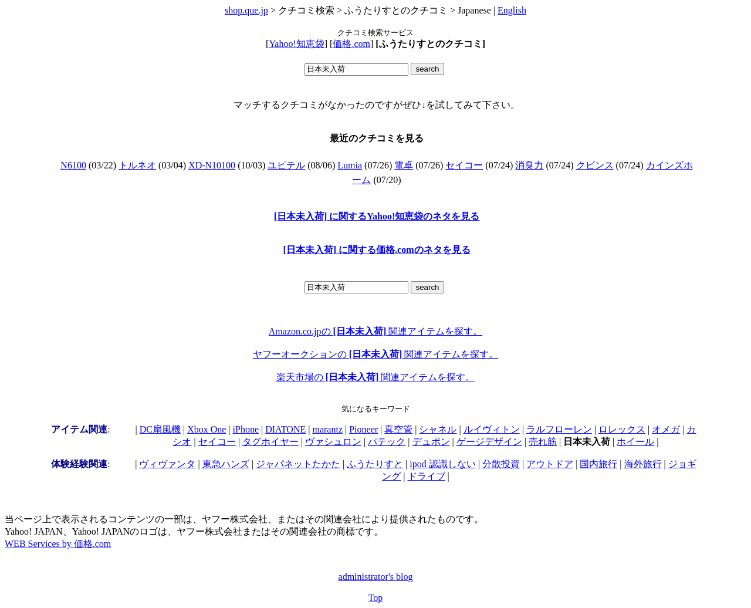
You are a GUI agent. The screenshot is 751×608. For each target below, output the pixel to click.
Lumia (349, 165)
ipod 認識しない (442, 464)
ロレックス (621, 429)
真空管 (398, 429)
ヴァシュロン (333, 442)
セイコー (464, 165)
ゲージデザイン (489, 442)
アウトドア (549, 464)
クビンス (595, 165)
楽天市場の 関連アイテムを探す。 (375, 377)
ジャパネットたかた (298, 464)
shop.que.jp (246, 10)
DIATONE (285, 429)
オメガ (666, 429)
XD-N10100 (211, 165)
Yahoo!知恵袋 (296, 44)
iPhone (246, 429)
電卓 (403, 165)
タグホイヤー (270, 442)
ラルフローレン (559, 429)
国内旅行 (598, 464)
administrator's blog (376, 577)
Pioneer (363, 429)
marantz (327, 429)
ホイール (635, 442)
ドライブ (426, 476)
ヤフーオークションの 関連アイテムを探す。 (376, 354)
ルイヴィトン (492, 429)
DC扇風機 (160, 429)
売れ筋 (543, 442)
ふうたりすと (375, 464)
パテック (386, 442)
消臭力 (529, 165)
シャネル (437, 429)
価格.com (351, 44)
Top (375, 598)
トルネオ (137, 165)
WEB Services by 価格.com (58, 544)
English (512, 10)
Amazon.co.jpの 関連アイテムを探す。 (375, 331)
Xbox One (206, 429)
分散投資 (501, 464)
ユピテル (286, 165)
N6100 (73, 165)
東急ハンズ (225, 464)
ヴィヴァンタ (167, 464)
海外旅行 (643, 464)
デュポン (431, 442)
